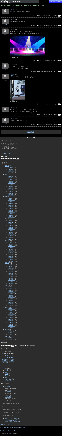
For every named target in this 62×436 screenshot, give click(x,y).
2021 (7, 263)
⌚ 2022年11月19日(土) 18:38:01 (44, 71)
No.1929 (5, 34)
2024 (7, 196)
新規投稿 (52, 1)
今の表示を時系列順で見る (12, 421)
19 (13, 359)
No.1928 (5, 69)
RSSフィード (5, 424)
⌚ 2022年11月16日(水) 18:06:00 (44, 124)
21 (4, 361)
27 (2, 362)
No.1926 (5, 113)
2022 (7, 241)
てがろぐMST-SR (10, 1)
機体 (6, 372)
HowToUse (8, 380)
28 (4, 362)
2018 (7, 329)
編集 (59, 15)
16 (7, 359)
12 (13, 357)
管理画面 (22, 427)
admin (34, 15)
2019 (7, 307)
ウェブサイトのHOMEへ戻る (8, 430)
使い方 (6, 375)
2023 (7, 218)
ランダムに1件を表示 (11, 420)
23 (7, 361)
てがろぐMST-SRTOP (6, 427)
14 (4, 359)
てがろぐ (9, 433)
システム (7, 370)
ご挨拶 (6, 374)
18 (11, 359)
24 (9, 361)
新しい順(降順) (20, 345)
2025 (7, 174)
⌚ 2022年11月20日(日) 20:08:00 (44, 60)
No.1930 (5, 24)
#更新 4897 (8, 386)
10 (9, 357)
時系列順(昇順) (30, 345)
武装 (6, 377)
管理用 (59, 1)
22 (6, 361)
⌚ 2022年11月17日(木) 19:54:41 (44, 114)
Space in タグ (9, 379)
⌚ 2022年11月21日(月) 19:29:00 (44, 25)
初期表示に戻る (31, 132)
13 (2, 359)
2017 (7, 336)
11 (11, 357)
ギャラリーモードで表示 (12, 418)
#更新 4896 (8, 391)
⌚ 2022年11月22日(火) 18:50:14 (44, 15)
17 (9, 359)
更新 (6, 369)
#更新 (12, 9)
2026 (7, 166)
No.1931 (5, 15)
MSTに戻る (6, 153)
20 (2, 361)
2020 (7, 285)
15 (6, 359)
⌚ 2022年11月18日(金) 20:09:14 (44, 104)
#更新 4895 (8, 397)
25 (11, 361)
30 (7, 362)
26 (13, 361)
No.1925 (5, 123)
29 (6, 362)
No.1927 (5, 80)
